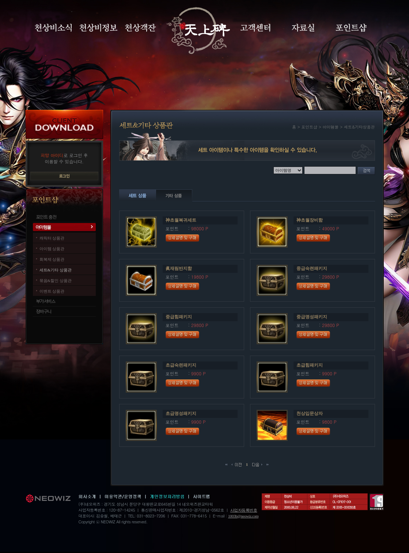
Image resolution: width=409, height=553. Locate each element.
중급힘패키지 (179, 316)
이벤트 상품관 (52, 291)
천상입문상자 (309, 413)
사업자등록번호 (243, 510)
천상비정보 (98, 28)
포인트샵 (351, 28)
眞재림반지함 (179, 268)
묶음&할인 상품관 (55, 280)
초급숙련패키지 (181, 365)
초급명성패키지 (181, 413)
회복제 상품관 (52, 259)
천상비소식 (53, 28)
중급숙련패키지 (311, 268)
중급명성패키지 (311, 316)
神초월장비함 (309, 220)
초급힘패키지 (309, 365)
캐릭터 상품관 (52, 238)
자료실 (303, 28)
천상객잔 (140, 28)
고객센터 (255, 28)
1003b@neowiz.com (243, 516)
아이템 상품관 (52, 248)
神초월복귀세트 (181, 220)
